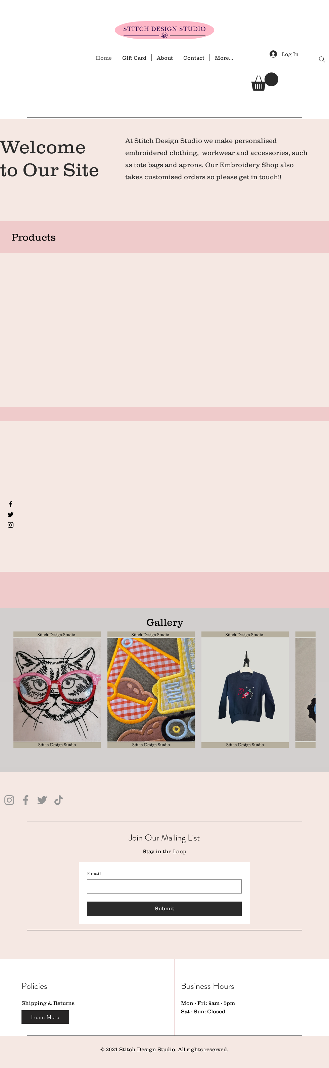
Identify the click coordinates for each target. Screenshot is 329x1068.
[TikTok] (58, 800)
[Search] (322, 59)
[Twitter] (10, 514)
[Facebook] (10, 504)
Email (94, 873)
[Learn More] (45, 1017)
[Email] (162, 886)
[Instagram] (10, 525)
